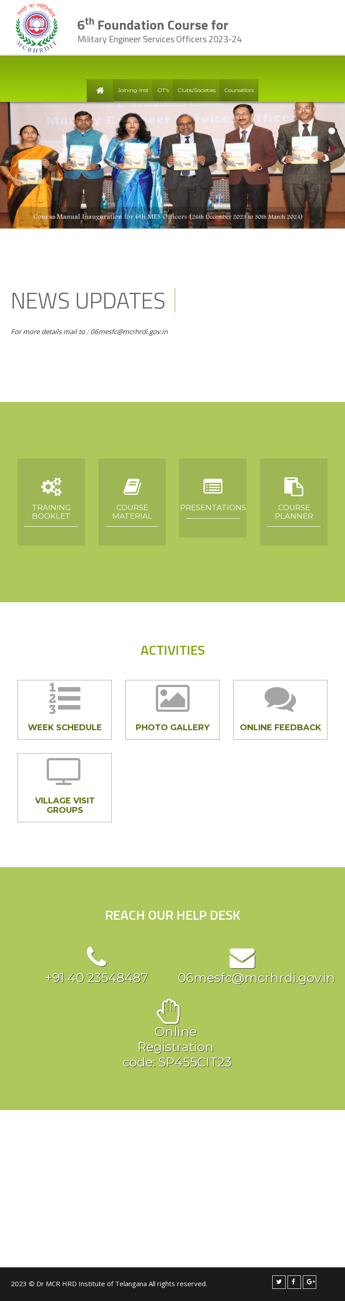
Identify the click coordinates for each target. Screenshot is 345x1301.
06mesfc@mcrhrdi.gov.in (256, 977)
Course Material (132, 511)
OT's (163, 90)
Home (100, 90)
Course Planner (294, 511)
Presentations (213, 507)
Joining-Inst (133, 90)
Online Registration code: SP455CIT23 (169, 1047)
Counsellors (239, 90)
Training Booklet (51, 511)
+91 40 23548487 (96, 977)
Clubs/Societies (196, 90)
